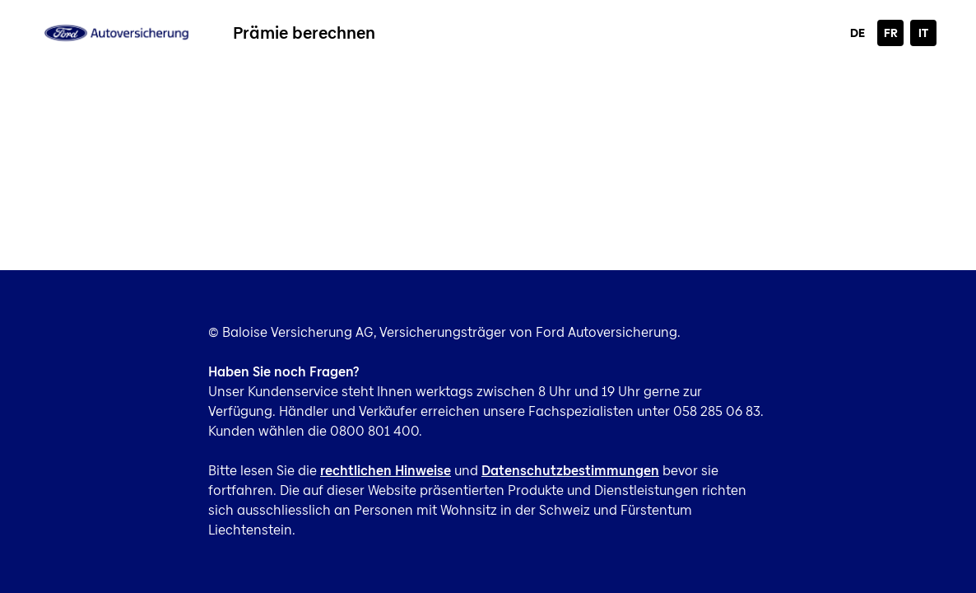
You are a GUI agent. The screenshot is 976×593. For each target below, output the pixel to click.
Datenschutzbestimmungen (570, 470)
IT (923, 33)
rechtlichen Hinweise (385, 470)
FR (891, 33)
